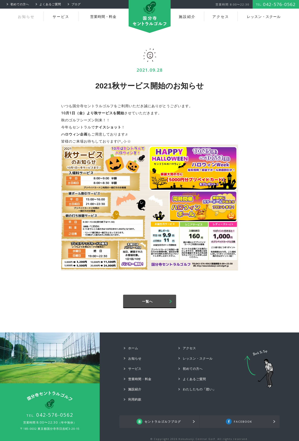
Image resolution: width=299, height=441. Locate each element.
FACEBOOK (243, 422)
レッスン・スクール (264, 17)
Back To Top (258, 369)
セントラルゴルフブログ (163, 422)
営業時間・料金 (103, 17)
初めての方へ (193, 369)
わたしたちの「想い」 (199, 389)
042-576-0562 (54, 414)
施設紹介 (187, 17)
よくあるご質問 (194, 379)
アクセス (220, 17)
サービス (61, 17)
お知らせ (26, 17)
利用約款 (134, 399)
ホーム (133, 348)
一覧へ (147, 301)
